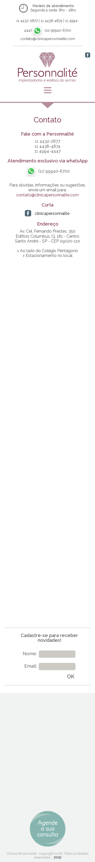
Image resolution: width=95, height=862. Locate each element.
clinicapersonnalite (52, 213)
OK (70, 676)
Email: (30, 666)
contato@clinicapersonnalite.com (47, 195)
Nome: (30, 653)
